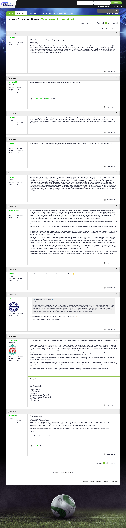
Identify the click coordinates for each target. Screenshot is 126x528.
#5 (116, 172)
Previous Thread (59, 472)
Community (34, 13)
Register (119, 6)
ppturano (37, 158)
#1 (116, 32)
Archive (85, 481)
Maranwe (47, 98)
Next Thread (68, 472)
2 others (62, 63)
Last (115, 23)
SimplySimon (38, 98)
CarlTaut (37, 446)
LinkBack (95, 29)
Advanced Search (112, 13)
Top (116, 481)
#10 (116, 410)
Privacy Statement (95, 481)
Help (113, 6)
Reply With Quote (110, 71)
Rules (71, 13)
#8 (116, 293)
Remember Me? (104, 6)
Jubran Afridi (53, 63)
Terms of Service (108, 481)
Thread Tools (105, 29)
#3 (116, 112)
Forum (10, 13)
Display (114, 29)
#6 (116, 205)
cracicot (46, 63)
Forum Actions (46, 13)
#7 (116, 268)
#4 (116, 138)
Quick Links (58, 13)
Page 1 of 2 (100, 23)
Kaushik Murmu (39, 63)
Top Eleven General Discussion (28, 19)
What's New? (21, 13)
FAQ (65, 13)
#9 (116, 335)
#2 (116, 77)
